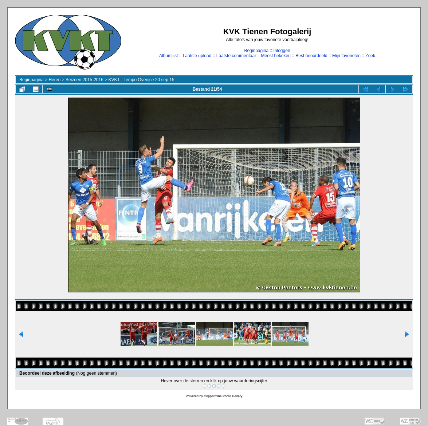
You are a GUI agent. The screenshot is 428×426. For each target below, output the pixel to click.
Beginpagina (256, 50)
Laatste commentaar (236, 55)
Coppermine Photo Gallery (223, 396)
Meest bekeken (275, 55)
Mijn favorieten (346, 55)
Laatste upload (197, 55)
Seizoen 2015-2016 (84, 79)
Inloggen (282, 50)
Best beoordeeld (311, 55)
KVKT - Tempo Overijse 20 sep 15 (141, 79)
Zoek (370, 55)
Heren (54, 79)
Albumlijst (168, 55)
